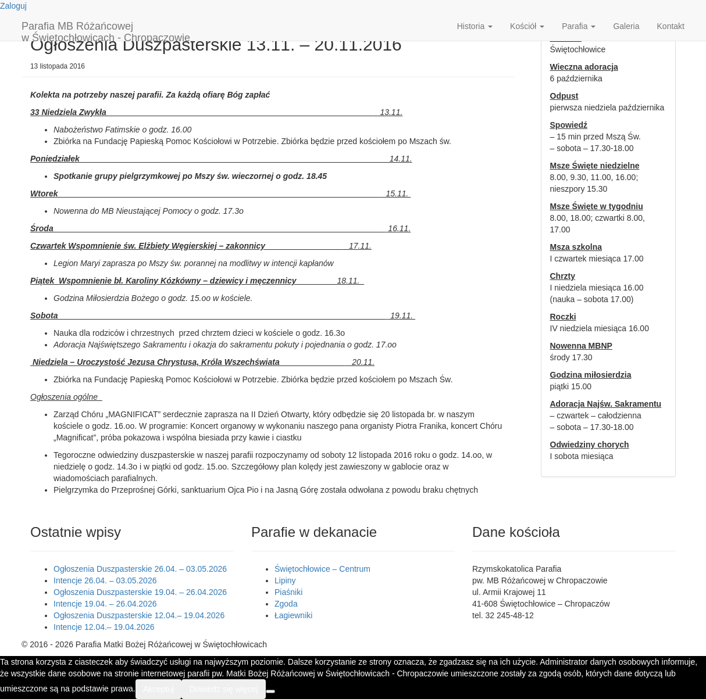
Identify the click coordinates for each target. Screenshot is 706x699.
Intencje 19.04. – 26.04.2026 (105, 603)
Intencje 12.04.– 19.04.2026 (104, 627)
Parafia (579, 26)
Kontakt (670, 26)
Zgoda (286, 603)
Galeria (626, 26)
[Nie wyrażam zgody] (270, 691)
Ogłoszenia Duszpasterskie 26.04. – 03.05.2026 (140, 568)
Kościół (527, 26)
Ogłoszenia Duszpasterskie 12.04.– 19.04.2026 (139, 615)
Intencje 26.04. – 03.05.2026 (105, 580)
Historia (475, 26)
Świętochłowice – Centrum (322, 568)
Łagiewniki (293, 615)
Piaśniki (288, 592)
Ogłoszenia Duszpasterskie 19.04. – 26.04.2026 (140, 592)
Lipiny (285, 580)
